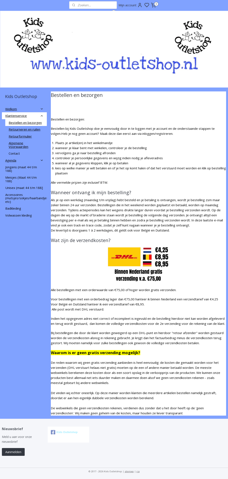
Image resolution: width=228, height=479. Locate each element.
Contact (14, 153)
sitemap (129, 471)
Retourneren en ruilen (24, 129)
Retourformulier (20, 136)
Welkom (24, 109)
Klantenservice (24, 116)
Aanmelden (13, 452)
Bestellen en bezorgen (25, 122)
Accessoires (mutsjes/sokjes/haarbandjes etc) (26, 198)
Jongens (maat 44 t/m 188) (21, 169)
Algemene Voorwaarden (18, 145)
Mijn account (130, 5)
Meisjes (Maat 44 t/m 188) (21, 179)
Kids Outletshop (64, 432)
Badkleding (13, 208)
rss (138, 471)
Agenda (24, 160)
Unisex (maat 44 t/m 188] (24, 188)
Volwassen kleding (18, 215)
